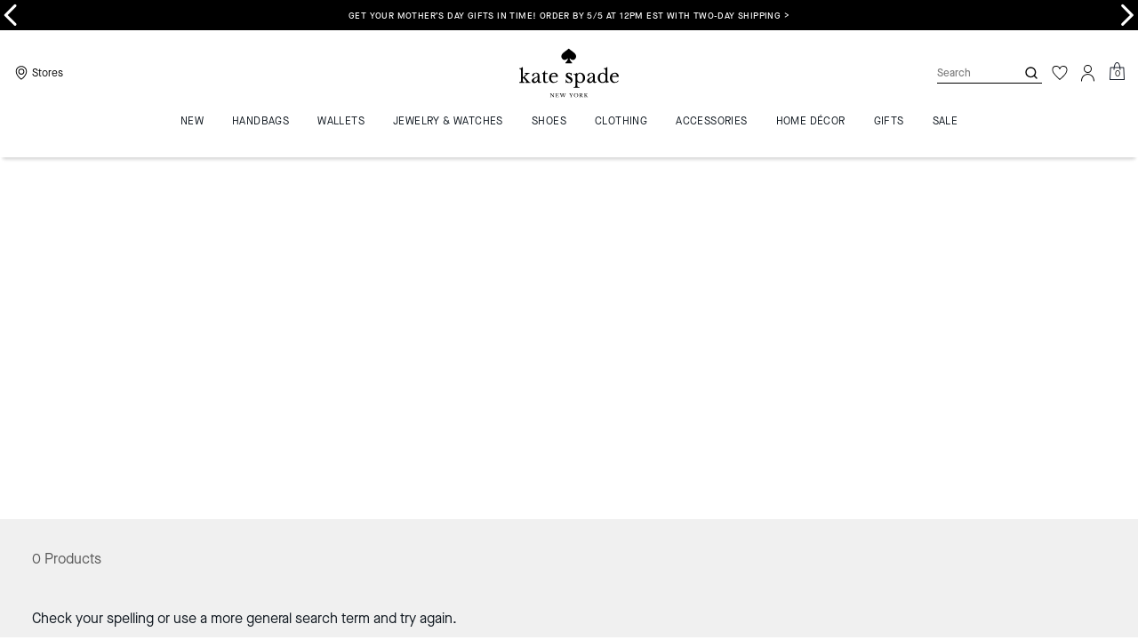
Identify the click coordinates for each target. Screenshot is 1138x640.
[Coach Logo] (569, 73)
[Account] (1088, 73)
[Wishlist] (1059, 73)
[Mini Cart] (1116, 72)
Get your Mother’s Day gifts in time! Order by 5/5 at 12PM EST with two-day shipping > (569, 15)
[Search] (962, 72)
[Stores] (37, 73)
